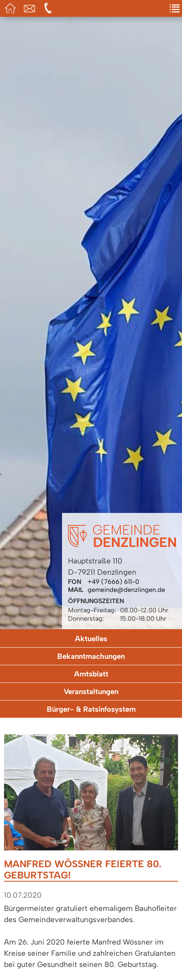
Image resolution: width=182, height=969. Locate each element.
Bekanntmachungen (91, 656)
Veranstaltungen (91, 691)
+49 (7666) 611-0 (113, 581)
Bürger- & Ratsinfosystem (91, 709)
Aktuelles (91, 638)
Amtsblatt (91, 673)
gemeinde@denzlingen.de (126, 590)
